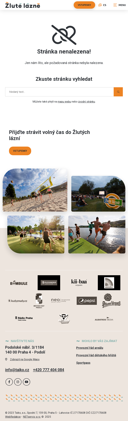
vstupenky (84, 4)
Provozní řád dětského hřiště (96, 355)
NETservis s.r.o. (32, 416)
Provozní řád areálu (89, 348)
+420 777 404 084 (48, 370)
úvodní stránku (86, 101)
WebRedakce (13, 416)
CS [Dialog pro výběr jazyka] (102, 4)
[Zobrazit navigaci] (119, 5)
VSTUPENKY (20, 151)
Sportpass (83, 362)
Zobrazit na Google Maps (22, 359)
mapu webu (64, 101)
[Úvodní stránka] (22, 5)
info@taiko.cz (17, 370)
